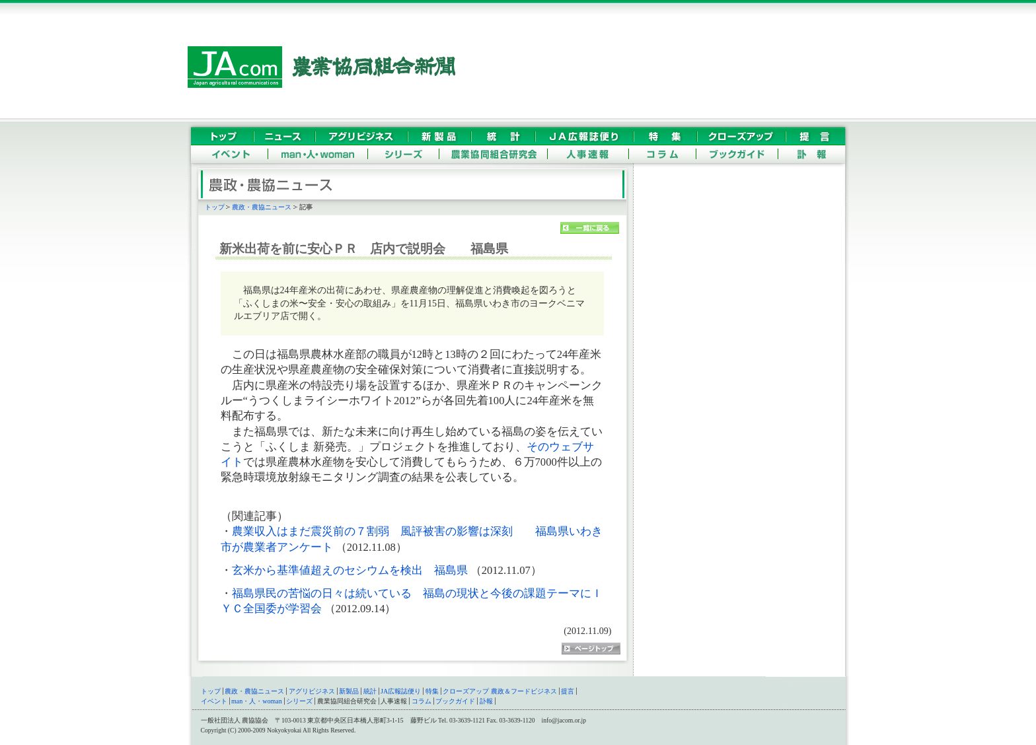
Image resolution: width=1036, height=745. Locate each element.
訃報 (486, 701)
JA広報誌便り (401, 691)
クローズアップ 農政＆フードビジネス (500, 691)
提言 (567, 691)
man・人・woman (256, 701)
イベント (214, 701)
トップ (215, 207)
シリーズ (299, 701)
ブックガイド (455, 701)
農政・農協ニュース (261, 207)
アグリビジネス (312, 691)
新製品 (349, 691)
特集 (432, 691)
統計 (370, 691)
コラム (421, 701)
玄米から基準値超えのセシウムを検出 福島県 (351, 570)
